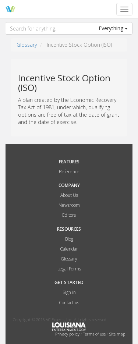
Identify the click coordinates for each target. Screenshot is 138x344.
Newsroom (69, 205)
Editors (69, 215)
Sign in (69, 292)
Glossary (27, 44)
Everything (113, 28)
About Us (69, 195)
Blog (69, 239)
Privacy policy (68, 334)
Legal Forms (69, 269)
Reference (69, 172)
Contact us (69, 302)
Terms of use (95, 334)
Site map (117, 334)
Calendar (69, 249)
